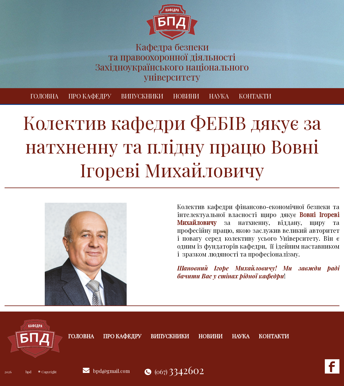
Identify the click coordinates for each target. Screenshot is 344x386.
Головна (44, 96)
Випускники (142, 96)
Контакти (255, 96)
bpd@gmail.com (111, 371)
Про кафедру (89, 96)
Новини (186, 96)
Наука (219, 96)
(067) (179, 371)
